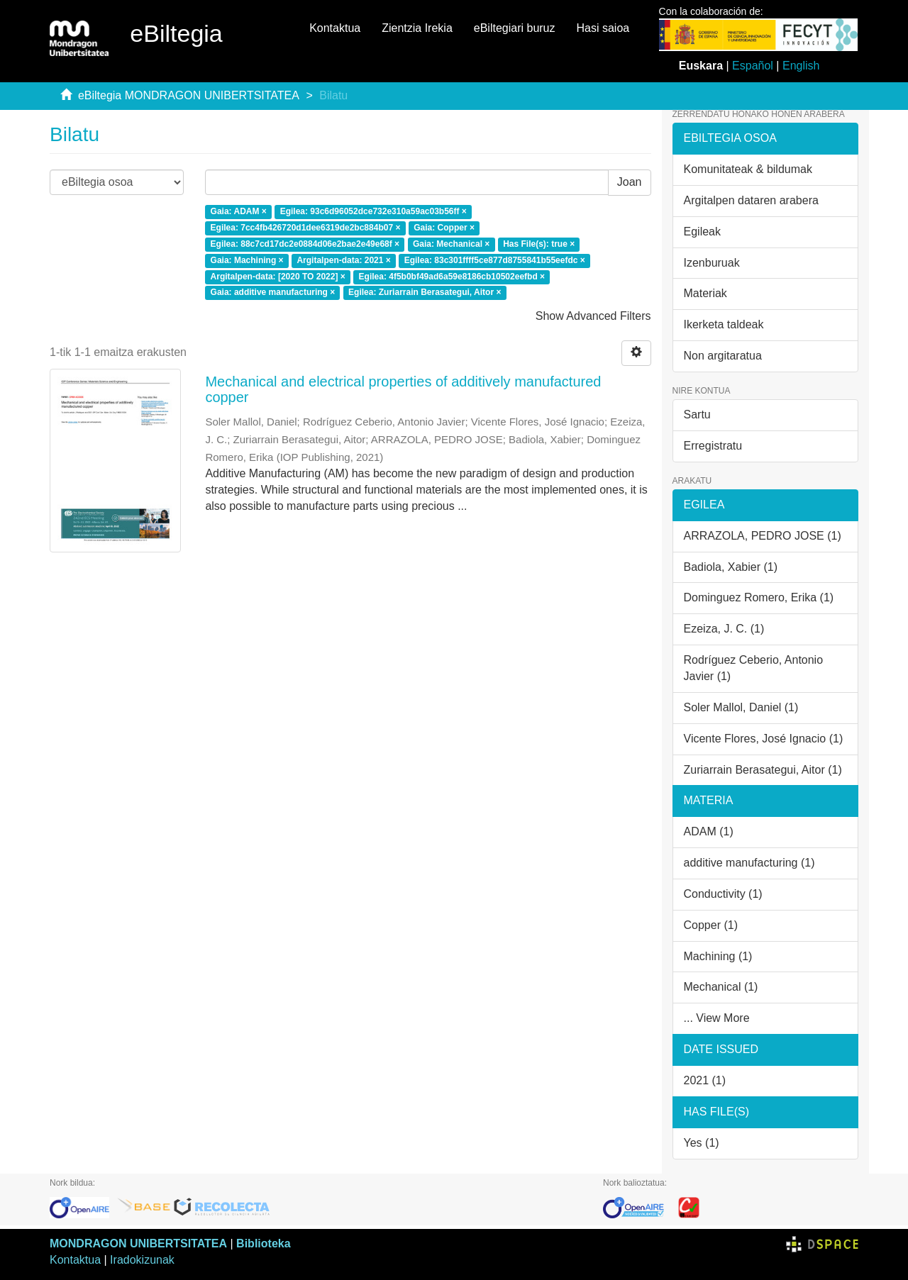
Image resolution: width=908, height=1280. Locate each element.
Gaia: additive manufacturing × (273, 293)
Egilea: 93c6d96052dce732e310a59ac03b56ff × (373, 212)
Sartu (697, 414)
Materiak (705, 293)
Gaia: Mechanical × (451, 244)
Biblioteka (263, 1243)
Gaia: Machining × (247, 260)
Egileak (702, 232)
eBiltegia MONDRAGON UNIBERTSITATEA (188, 95)
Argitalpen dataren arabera (751, 200)
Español (752, 66)
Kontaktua (334, 28)
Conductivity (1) (723, 894)
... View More (717, 1018)
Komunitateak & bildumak (748, 169)
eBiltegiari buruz (514, 28)
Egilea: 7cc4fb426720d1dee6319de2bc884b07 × (306, 228)
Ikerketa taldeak (724, 324)
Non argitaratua (723, 356)
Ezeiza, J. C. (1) (724, 629)
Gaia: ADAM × (239, 212)
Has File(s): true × (539, 244)
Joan (629, 182)
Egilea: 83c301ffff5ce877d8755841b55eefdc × (494, 260)
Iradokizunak (142, 1260)
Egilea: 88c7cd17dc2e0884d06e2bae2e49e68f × (305, 244)
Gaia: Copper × (444, 228)
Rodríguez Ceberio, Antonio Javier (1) (754, 668)
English (800, 66)
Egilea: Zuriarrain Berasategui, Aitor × (424, 293)
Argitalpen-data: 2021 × (343, 260)
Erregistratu (713, 446)
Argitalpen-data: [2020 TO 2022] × (278, 277)
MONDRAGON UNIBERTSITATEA (138, 1243)
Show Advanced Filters (593, 316)
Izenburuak (712, 263)
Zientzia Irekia (417, 28)
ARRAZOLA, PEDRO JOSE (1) (762, 536)
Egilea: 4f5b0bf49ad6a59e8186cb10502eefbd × (452, 277)
